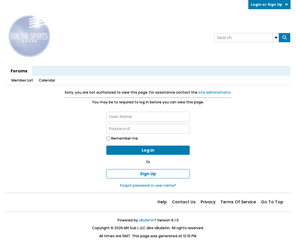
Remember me (122, 138)
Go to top (272, 202)
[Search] (246, 37)
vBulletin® (147, 220)
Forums (19, 71)
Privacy (208, 202)
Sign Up (148, 174)
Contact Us (184, 202)
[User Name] (148, 116)
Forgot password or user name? (148, 185)
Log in (148, 150)
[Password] (148, 129)
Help (162, 202)
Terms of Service (238, 202)
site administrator (214, 92)
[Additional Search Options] (276, 37)
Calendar (47, 80)
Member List (22, 80)
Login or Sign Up (269, 4)
